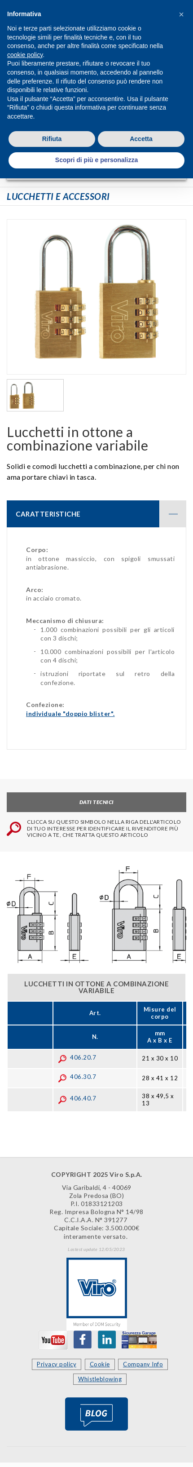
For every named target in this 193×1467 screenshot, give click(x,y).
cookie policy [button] (25, 54)
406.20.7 (77, 1057)
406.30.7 (77, 1076)
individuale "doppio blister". (70, 713)
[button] (181, 14)
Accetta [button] (141, 138)
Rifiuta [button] (52, 138)
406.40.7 (77, 1098)
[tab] (96, 513)
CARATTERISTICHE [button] (101, 513)
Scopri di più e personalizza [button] (96, 159)
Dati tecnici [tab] (96, 802)
